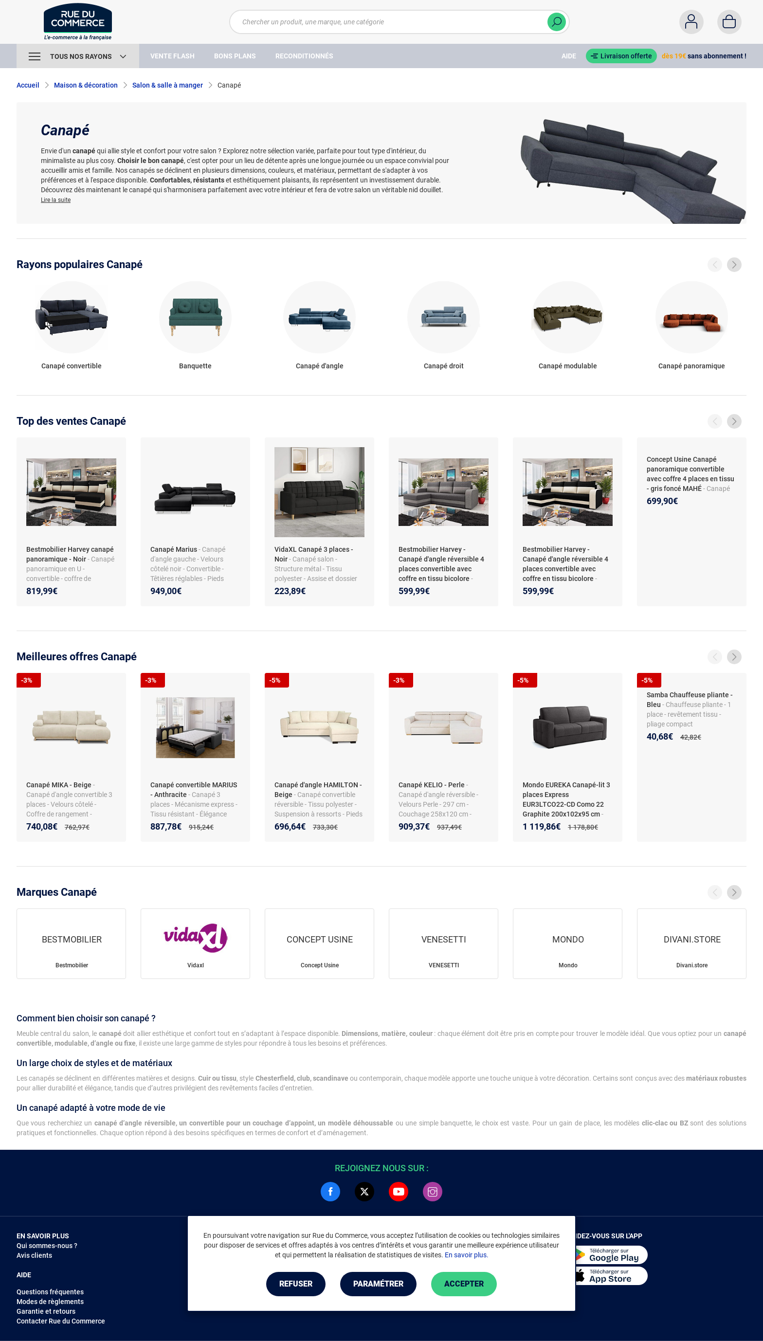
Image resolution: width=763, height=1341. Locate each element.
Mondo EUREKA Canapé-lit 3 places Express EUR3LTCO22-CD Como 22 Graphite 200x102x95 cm (566, 799)
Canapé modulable (568, 366)
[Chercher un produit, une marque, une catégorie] (393, 22)
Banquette (195, 366)
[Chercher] (556, 22)
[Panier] (729, 22)
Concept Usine (320, 965)
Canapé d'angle (320, 366)
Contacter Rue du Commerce (61, 1321)
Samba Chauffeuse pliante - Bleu (690, 699)
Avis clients (34, 1255)
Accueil (28, 85)
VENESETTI (444, 965)
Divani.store (692, 965)
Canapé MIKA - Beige (58, 785)
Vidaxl (195, 965)
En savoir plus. (467, 1255)
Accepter (464, 1283)
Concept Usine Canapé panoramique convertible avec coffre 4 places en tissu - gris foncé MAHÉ (690, 473)
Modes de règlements (50, 1301)
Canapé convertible (71, 366)
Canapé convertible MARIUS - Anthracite (193, 789)
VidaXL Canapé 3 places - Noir (313, 554)
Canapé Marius (173, 549)
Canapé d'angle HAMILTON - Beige (318, 789)
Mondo (568, 965)
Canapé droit (444, 366)
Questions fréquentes (50, 1292)
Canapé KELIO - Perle (432, 785)
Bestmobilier (71, 965)
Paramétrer (378, 1283)
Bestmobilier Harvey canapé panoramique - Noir (70, 554)
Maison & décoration (86, 85)
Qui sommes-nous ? (47, 1246)
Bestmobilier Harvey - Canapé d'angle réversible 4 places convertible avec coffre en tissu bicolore (441, 563)
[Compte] (691, 22)
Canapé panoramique (691, 366)
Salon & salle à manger (167, 85)
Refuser (295, 1283)
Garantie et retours (46, 1311)
